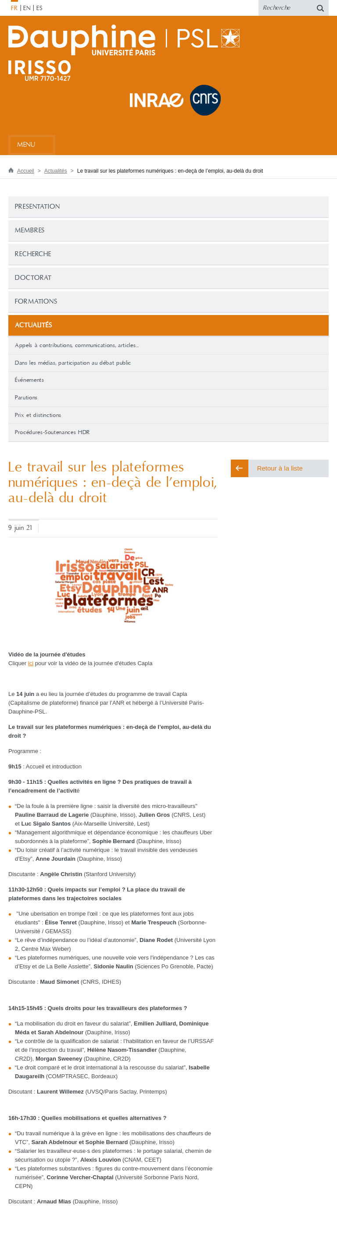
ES (39, 8)
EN (27, 8)
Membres (30, 230)
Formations (36, 301)
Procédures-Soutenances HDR (52, 432)
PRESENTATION (37, 207)
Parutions (26, 397)
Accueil (25, 171)
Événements (29, 380)
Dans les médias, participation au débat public (73, 362)
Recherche (33, 254)
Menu (26, 145)
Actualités (55, 171)
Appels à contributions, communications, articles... (77, 345)
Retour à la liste (280, 468)
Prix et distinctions (38, 415)
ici (30, 663)
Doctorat (33, 278)
